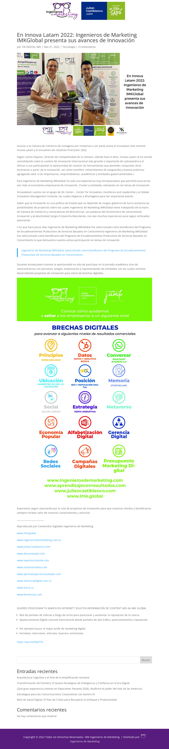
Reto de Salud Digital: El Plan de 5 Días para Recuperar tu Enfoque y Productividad (67, 699)
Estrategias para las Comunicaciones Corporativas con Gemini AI (56, 694)
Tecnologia (68, 47)
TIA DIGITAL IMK (31, 47)
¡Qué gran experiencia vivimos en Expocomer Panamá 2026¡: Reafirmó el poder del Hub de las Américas (79, 688)
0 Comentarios (87, 47)
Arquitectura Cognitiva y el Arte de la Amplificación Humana (53, 677)
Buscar (146, 660)
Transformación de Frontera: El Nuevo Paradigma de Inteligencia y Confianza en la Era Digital (73, 683)
